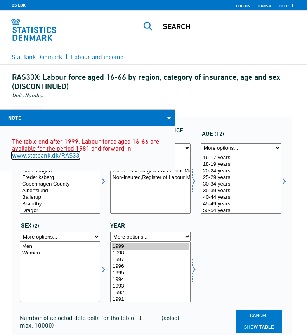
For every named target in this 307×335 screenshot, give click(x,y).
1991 (150, 299)
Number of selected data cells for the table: (78, 317)
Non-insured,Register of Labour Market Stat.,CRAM (150, 177)
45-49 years (240, 204)
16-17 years (240, 157)
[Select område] (60, 183)
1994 (150, 279)
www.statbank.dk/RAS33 (46, 155)
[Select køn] (60, 272)
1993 (150, 286)
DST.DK (19, 5)
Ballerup (60, 197)
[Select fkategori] (150, 183)
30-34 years (240, 184)
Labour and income (97, 56)
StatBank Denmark (37, 56)
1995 (150, 273)
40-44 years (240, 197)
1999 (150, 246)
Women (60, 253)
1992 (150, 292)
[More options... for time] (150, 237)
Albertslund (60, 191)
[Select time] (150, 272)
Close (168, 117)
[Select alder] (241, 183)
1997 (150, 259)
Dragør (60, 210)
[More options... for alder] (241, 148)
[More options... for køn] (60, 237)
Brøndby (60, 204)
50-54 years (240, 210)
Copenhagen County (60, 184)
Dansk (264, 6)
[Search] (229, 26)
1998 (150, 253)
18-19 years (240, 164)
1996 (150, 266)
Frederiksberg (60, 177)
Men (60, 246)
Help (284, 6)
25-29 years (240, 177)
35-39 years (240, 191)
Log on (243, 6)
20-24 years (240, 171)
